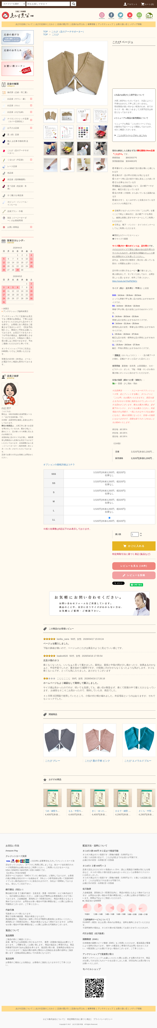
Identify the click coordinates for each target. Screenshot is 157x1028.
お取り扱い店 (121, 24)
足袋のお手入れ (78, 24)
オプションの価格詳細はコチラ (59, 464)
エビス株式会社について (53, 1019)
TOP (45, 31)
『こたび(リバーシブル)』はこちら (132, 135)
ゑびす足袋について (24, 24)
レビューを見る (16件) (133, 566)
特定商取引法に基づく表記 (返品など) (131, 554)
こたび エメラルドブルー (137, 760)
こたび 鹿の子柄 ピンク (97, 760)
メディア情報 (136, 24)
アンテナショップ (105, 24)
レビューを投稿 (134, 575)
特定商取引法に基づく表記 (78, 1019)
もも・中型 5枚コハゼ (78, 811)
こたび (55, 34)
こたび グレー (52, 760)
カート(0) (147, 4)
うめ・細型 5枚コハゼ (55, 811)
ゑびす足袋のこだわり (45, 24)
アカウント (130, 4)
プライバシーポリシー (103, 1019)
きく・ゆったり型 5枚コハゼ (105, 811)
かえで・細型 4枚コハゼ (126, 811)
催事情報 (91, 24)
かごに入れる (133, 546)
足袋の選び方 (63, 24)
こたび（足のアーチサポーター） (68, 31)
